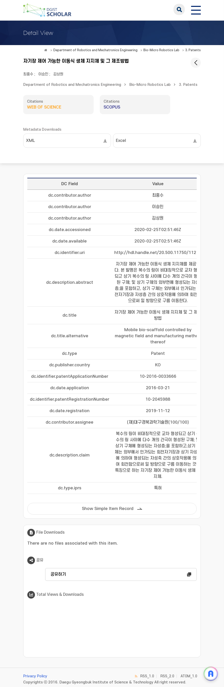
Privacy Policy (35, 676)
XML (30, 140)
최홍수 (28, 74)
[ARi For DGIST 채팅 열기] (211, 674)
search (179, 9)
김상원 (58, 74)
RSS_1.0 (147, 676)
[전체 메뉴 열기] (196, 9)
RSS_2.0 (167, 676)
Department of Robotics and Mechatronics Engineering (95, 50)
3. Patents (193, 50)
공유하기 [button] (58, 574)
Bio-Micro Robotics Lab (161, 50)
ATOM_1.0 (189, 676)
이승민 (43, 74)
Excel (121, 140)
